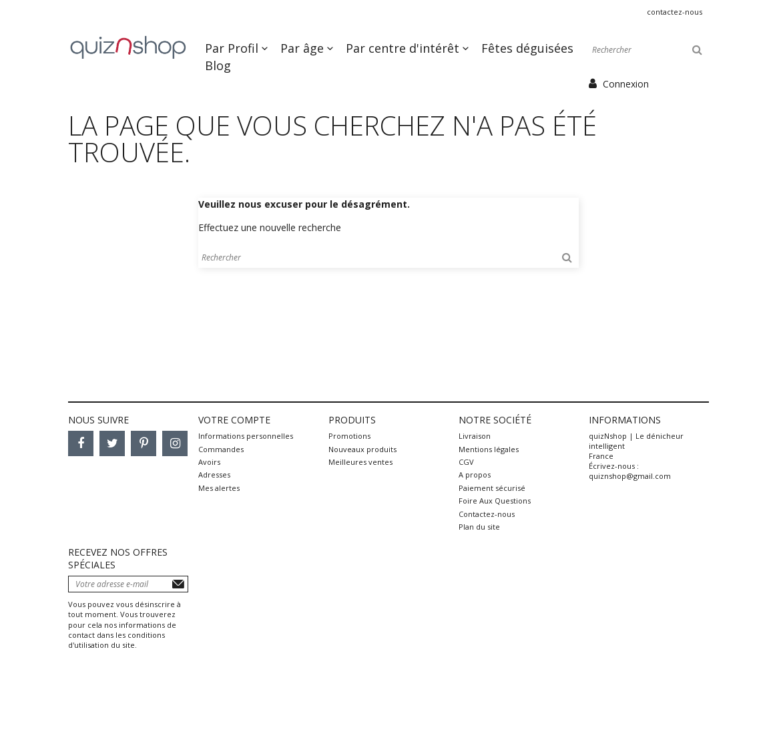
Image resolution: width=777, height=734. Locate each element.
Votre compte (234, 419)
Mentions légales (489, 449)
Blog (218, 65)
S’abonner (178, 584)
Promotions (349, 436)
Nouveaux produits (362, 449)
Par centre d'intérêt (404, 48)
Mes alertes (219, 488)
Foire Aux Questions (495, 501)
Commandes (221, 449)
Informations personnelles (245, 436)
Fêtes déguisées (527, 48)
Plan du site (479, 527)
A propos (475, 475)
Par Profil (233, 48)
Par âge (303, 48)
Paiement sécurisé (492, 488)
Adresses (214, 475)
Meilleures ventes (360, 462)
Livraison (475, 436)
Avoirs (209, 462)
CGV (466, 462)
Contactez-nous (674, 12)
